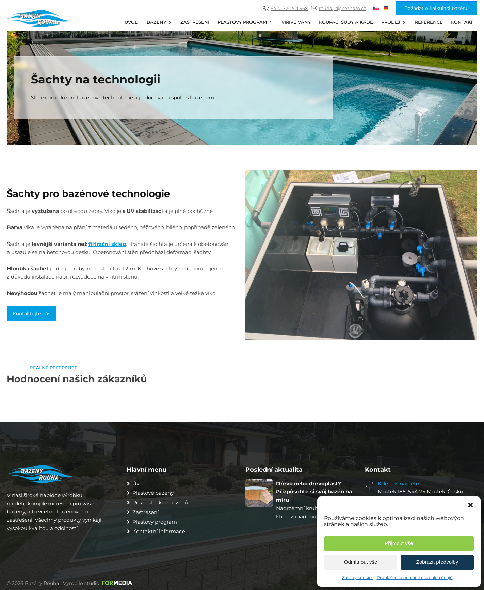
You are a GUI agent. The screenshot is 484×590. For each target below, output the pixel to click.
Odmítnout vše (360, 562)
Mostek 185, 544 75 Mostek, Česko (420, 491)
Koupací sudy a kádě (346, 22)
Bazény (160, 22)
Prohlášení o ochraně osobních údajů (415, 577)
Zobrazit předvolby (437, 562)
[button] (470, 505)
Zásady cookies (357, 577)
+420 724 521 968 (289, 8)
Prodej (394, 22)
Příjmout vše (399, 543)
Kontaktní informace (158, 531)
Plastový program (245, 22)
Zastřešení (194, 22)
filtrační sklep (107, 244)
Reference (429, 22)
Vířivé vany (296, 22)
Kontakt (462, 22)
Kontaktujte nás (31, 313)
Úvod (132, 22)
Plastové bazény (153, 493)
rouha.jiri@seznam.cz (342, 8)
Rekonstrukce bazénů (160, 502)
